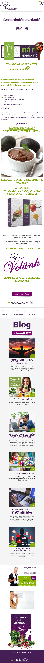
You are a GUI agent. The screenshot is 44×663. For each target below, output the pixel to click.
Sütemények (32, 314)
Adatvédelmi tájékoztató (22, 652)
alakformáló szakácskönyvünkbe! (24, 192)
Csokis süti (18, 311)
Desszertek (29, 311)
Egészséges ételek (18, 314)
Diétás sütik (5, 314)
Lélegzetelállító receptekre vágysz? (22, 181)
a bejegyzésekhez (22, 294)
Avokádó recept (6, 311)
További (22, 333)
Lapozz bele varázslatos (16, 189)
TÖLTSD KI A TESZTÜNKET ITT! (21, 248)
